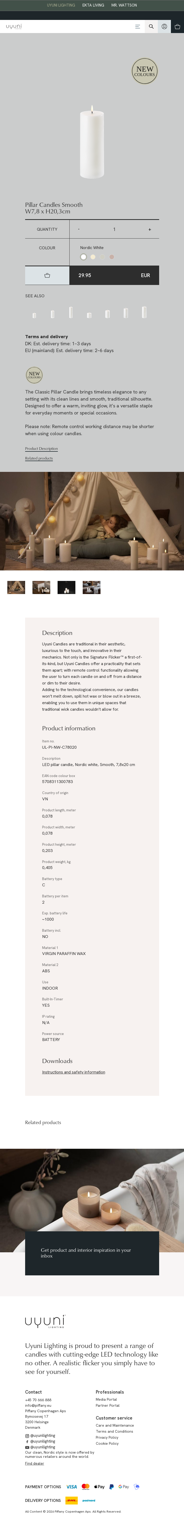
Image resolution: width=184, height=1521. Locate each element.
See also (34, 296)
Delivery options (43, 1500)
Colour (47, 248)
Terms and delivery (46, 336)
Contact (33, 1392)
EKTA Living (93, 5)
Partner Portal (108, 1405)
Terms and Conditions (114, 1431)
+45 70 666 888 (38, 1400)
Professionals (110, 1392)
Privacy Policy (107, 1437)
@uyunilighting (40, 1435)
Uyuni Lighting (61, 5)
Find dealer (34, 1463)
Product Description (41, 448)
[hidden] (164, 26)
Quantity (47, 229)
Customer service (114, 1418)
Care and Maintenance (115, 1425)
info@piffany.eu (38, 1405)
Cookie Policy (107, 1443)
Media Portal (106, 1399)
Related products (39, 458)
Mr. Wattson (124, 5)
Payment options (43, 1487)
